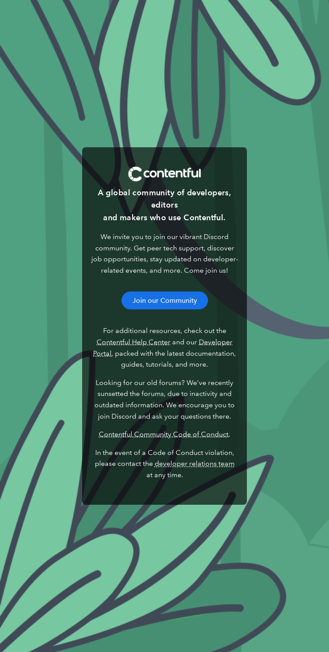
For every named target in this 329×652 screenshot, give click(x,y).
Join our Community (164, 300)
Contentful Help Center (133, 342)
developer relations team (195, 463)
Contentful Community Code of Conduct (164, 434)
